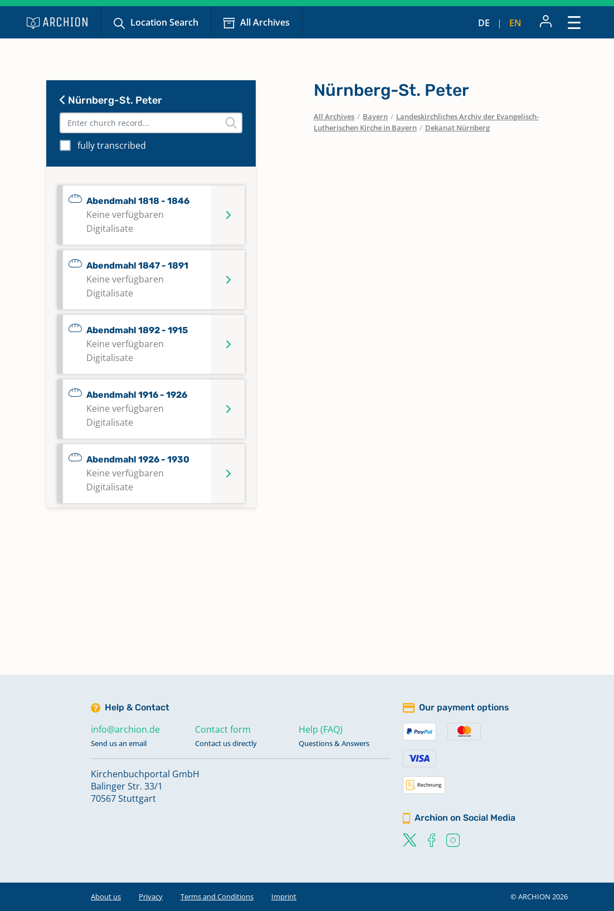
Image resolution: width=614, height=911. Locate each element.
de (484, 23)
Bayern (375, 116)
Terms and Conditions (217, 896)
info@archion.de (125, 729)
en (515, 23)
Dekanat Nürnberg (457, 128)
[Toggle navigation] (574, 22)
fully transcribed (111, 145)
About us (106, 896)
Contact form (223, 729)
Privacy (151, 896)
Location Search (164, 22)
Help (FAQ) (321, 729)
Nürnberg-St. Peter (111, 100)
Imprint (283, 896)
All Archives (265, 22)
